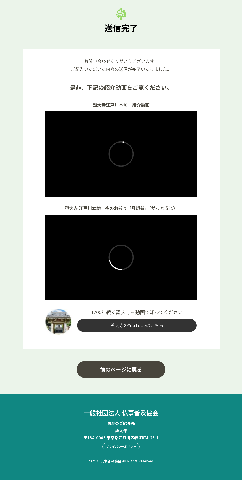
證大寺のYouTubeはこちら (136, 325)
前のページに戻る (121, 369)
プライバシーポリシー (121, 446)
